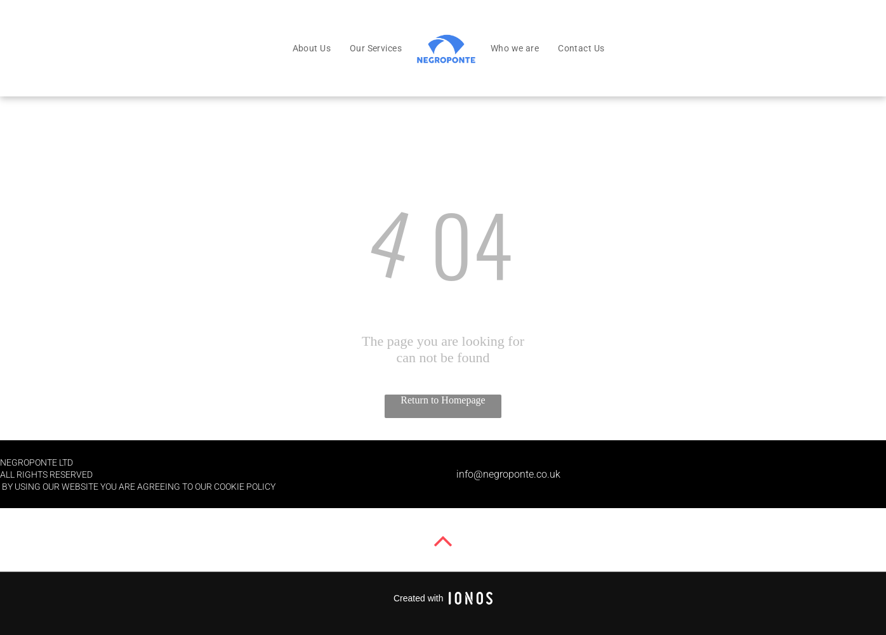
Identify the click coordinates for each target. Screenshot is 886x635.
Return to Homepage (442, 400)
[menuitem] (311, 48)
